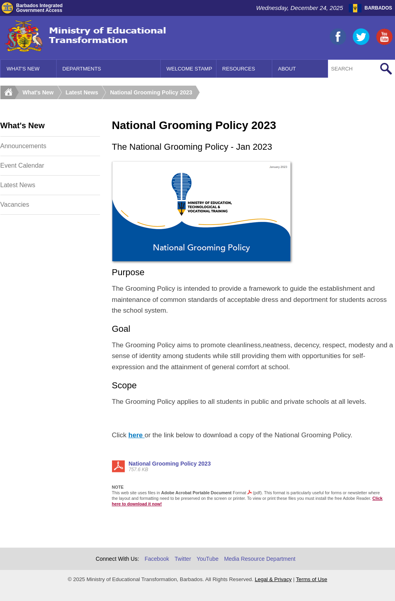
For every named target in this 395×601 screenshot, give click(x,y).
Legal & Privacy (273, 579)
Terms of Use (311, 579)
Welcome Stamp (189, 69)
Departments (82, 69)
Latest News (82, 92)
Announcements (23, 146)
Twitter (183, 559)
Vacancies (14, 204)
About (287, 69)
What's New (23, 69)
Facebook (157, 559)
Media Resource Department (259, 559)
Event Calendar (22, 165)
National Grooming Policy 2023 (151, 92)
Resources (238, 69)
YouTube (207, 559)
